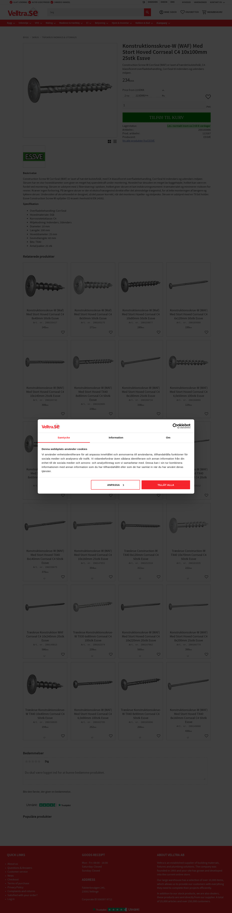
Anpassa (115, 484)
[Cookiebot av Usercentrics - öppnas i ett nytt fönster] (175, 426)
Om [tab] (168, 437)
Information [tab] (116, 437)
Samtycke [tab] (64, 437)
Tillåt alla (166, 484)
